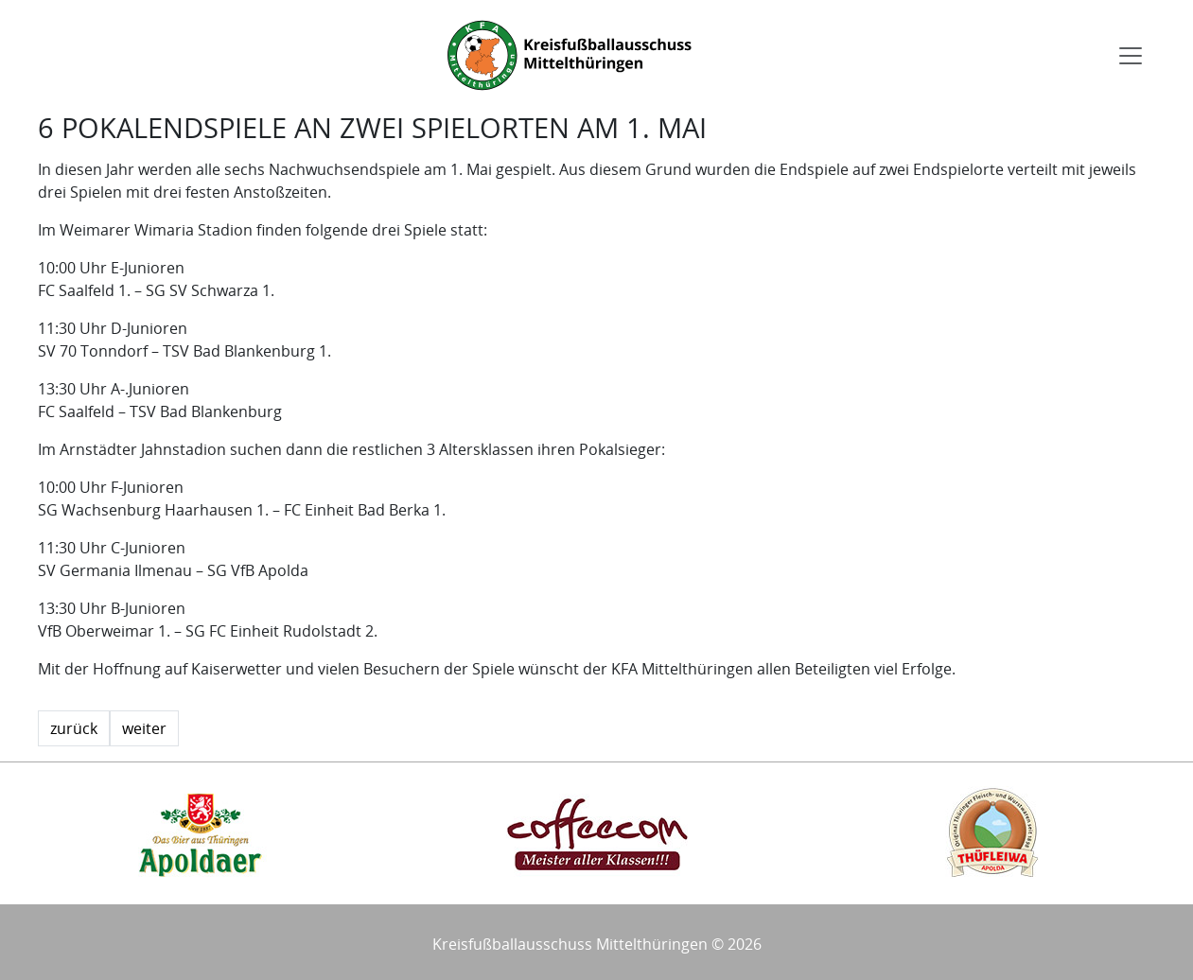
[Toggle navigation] (1130, 56)
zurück (73, 728)
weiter (144, 728)
